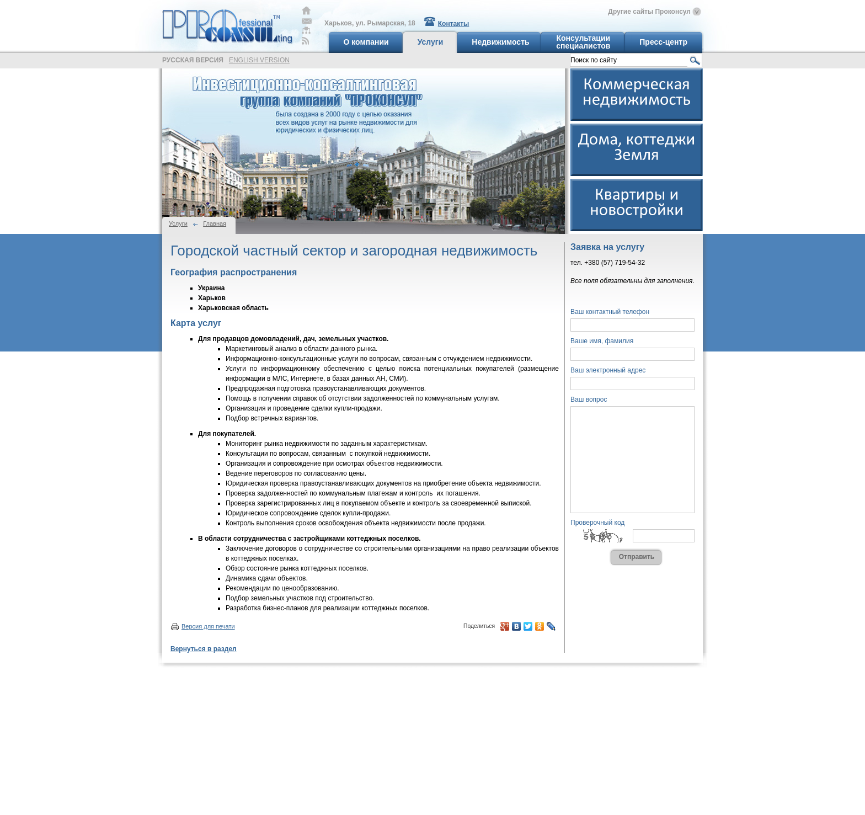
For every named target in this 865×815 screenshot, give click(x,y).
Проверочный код (597, 522)
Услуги (178, 223)
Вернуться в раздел (203, 649)
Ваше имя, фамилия (601, 341)
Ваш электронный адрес (607, 370)
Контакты (453, 24)
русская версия (192, 60)
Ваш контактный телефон (609, 312)
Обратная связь (307, 21)
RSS (305, 41)
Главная (306, 10)
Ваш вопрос (588, 399)
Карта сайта (306, 30)
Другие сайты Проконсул (649, 11)
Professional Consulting (227, 23)
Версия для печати (208, 626)
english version (259, 60)
